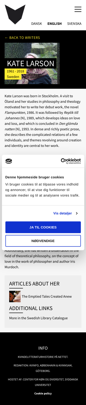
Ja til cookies (42, 227)
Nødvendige (43, 241)
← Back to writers (22, 37)
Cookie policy (43, 393)
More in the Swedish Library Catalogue (38, 318)
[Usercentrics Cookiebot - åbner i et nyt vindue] (61, 161)
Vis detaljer (62, 213)
